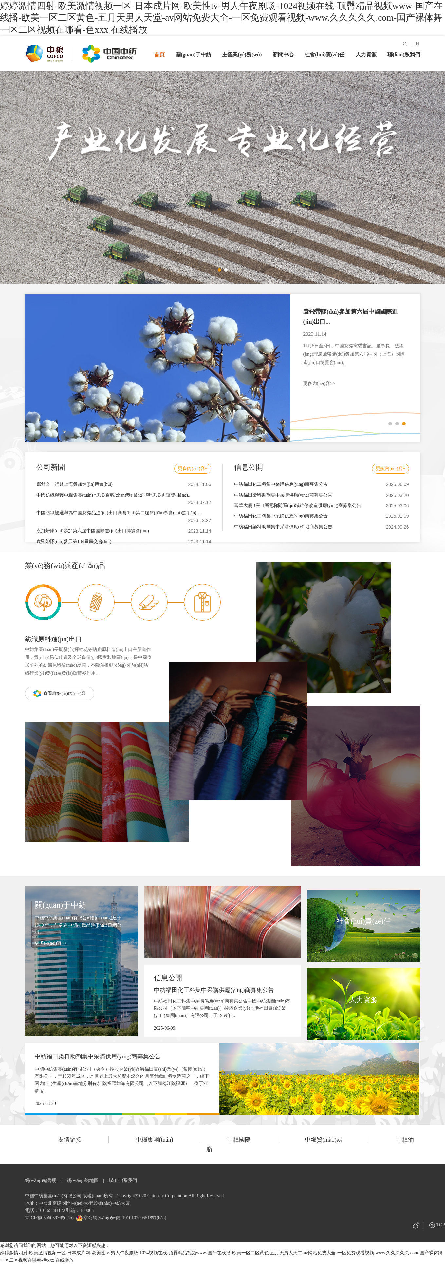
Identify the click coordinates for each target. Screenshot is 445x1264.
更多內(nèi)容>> (319, 383)
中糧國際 (239, 1139)
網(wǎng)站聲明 (41, 1180)
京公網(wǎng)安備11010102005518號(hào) (124, 1217)
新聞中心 (283, 54)
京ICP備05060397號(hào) (49, 1217)
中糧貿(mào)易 (324, 1139)
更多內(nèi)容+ (192, 468)
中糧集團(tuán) (154, 1139)
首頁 (159, 54)
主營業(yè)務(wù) (242, 54)
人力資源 (366, 54)
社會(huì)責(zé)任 (324, 54)
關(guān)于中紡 (193, 54)
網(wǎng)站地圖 (83, 1180)
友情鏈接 (70, 1139)
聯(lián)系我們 (403, 54)
